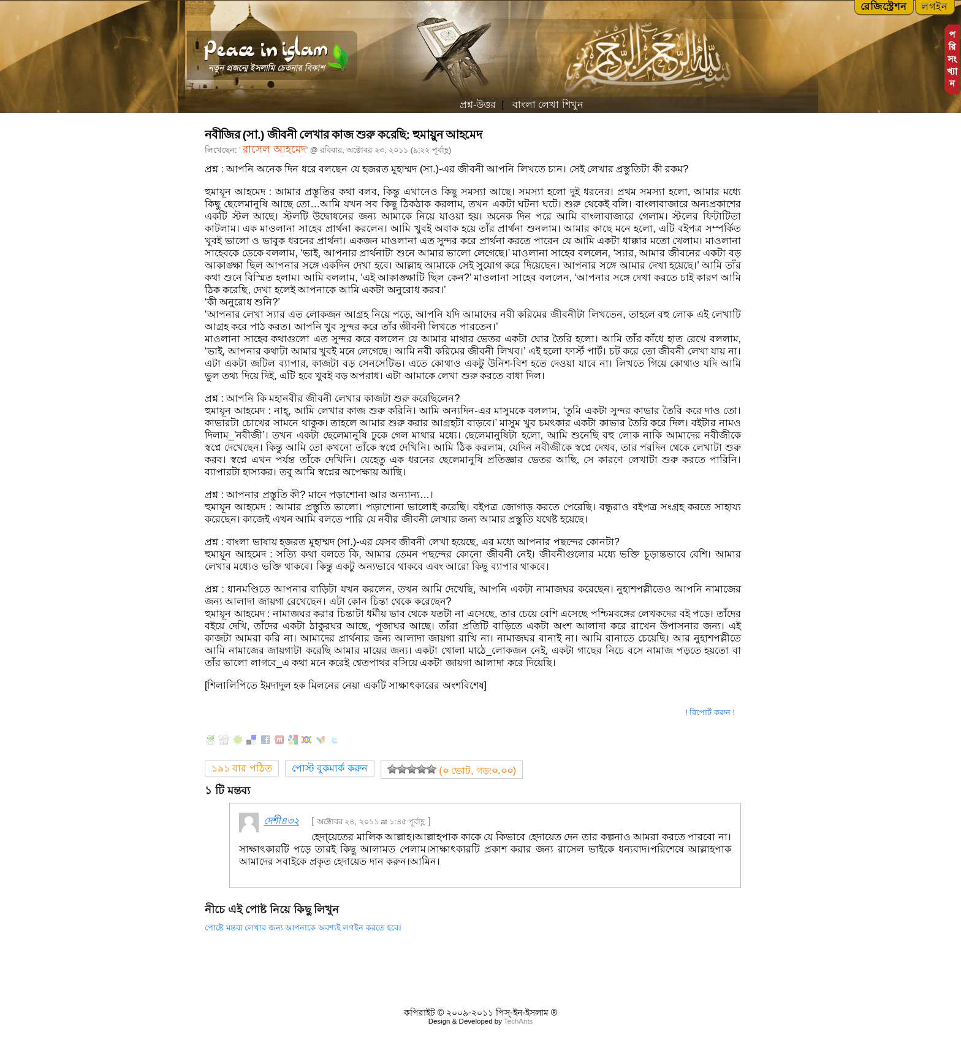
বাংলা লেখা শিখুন (546, 104)
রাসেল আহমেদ (274, 149)
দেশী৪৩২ (281, 821)
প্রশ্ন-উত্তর (478, 104)
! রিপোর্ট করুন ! (710, 712)
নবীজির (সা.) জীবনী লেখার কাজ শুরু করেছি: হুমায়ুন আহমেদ (343, 134)
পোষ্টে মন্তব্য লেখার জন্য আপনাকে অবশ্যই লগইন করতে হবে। (303, 927)
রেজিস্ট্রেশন (883, 6)
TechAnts (518, 1021)
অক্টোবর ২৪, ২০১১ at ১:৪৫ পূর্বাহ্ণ (371, 821)
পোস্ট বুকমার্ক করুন (330, 768)
